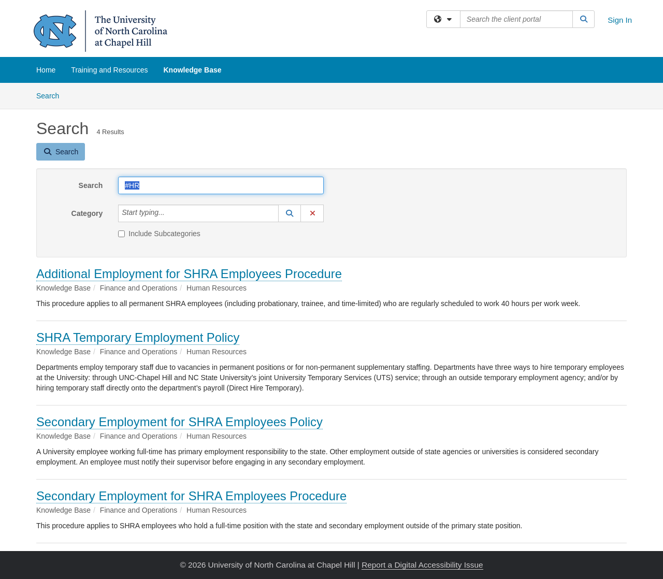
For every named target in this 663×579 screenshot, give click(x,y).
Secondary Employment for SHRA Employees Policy (179, 422)
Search (51, 95)
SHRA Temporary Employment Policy (137, 337)
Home (45, 70)
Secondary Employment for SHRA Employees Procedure (191, 496)
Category (87, 213)
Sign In (620, 20)
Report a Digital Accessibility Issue (422, 564)
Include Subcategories (159, 233)
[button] (289, 213)
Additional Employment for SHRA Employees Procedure (189, 274)
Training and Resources (109, 70)
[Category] (170, 213)
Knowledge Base (192, 70)
